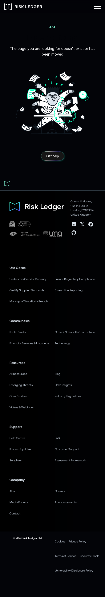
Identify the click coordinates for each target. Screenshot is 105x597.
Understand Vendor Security (27, 279)
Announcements (66, 502)
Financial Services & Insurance (29, 343)
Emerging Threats (21, 385)
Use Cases (17, 268)
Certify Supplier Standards (26, 290)
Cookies (60, 541)
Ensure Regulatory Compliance (75, 279)
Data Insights (63, 385)
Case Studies (18, 396)
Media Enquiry (18, 502)
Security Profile (90, 556)
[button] (97, 6)
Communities (19, 321)
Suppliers (15, 460)
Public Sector (18, 332)
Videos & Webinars (21, 407)
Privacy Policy (77, 541)
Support (15, 427)
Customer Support (67, 449)
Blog (57, 373)
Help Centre (17, 438)
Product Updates (20, 449)
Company (17, 480)
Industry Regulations (68, 396)
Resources (17, 363)
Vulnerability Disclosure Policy (74, 570)
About (13, 491)
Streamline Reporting (68, 290)
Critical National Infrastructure (75, 332)
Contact (14, 513)
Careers (60, 491)
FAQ (57, 438)
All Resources (18, 373)
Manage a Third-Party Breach (28, 301)
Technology (62, 343)
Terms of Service (66, 556)
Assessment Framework (70, 460)
